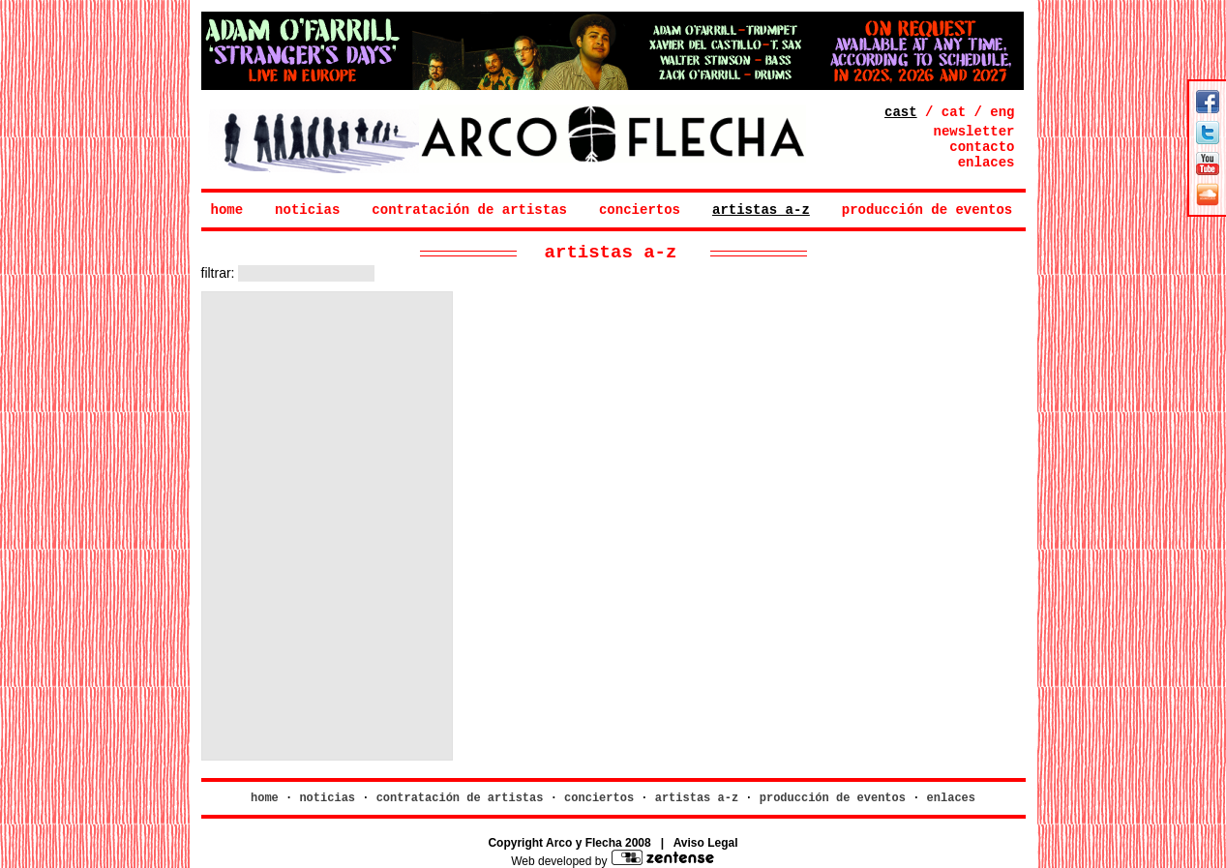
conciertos (639, 210)
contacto (981, 147)
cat (954, 112)
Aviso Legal (705, 843)
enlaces (986, 162)
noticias (307, 210)
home (227, 210)
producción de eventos (927, 210)
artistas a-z (761, 210)
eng (1002, 112)
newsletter (973, 131)
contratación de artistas (469, 210)
